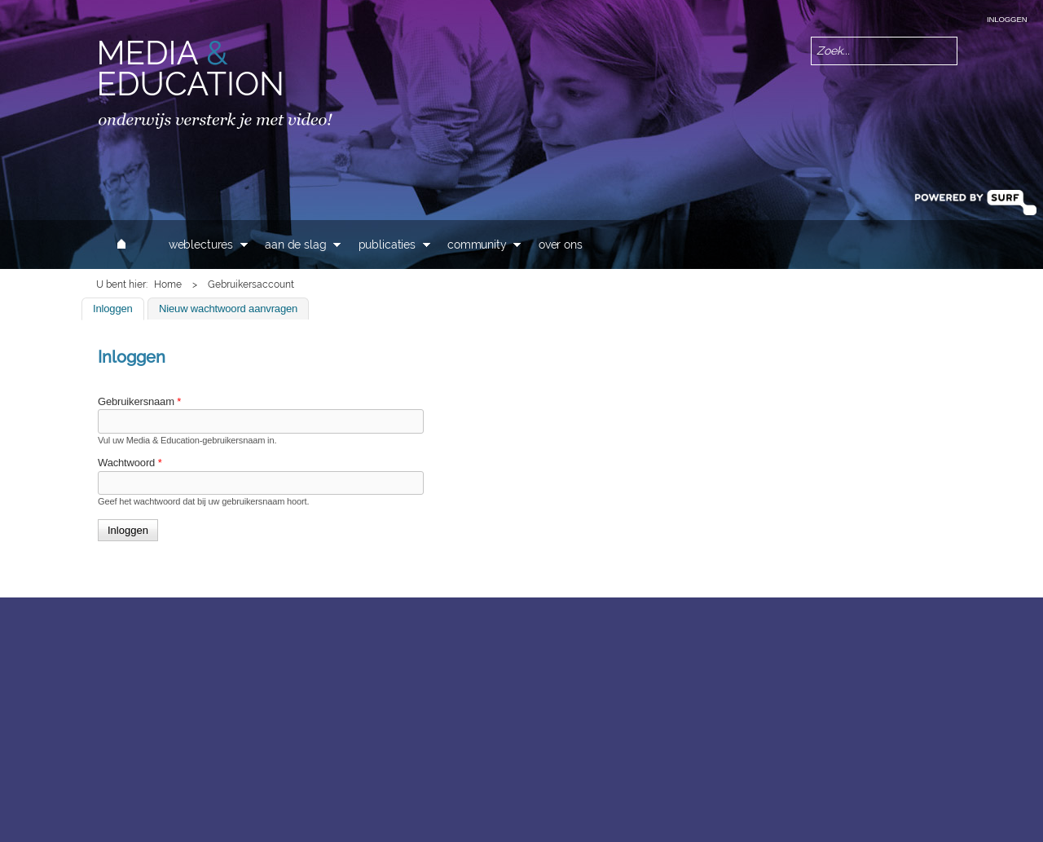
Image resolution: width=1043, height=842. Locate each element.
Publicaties (387, 244)
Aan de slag (295, 244)
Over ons (561, 244)
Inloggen (1007, 19)
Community (477, 244)
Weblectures (201, 244)
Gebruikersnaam (139, 401)
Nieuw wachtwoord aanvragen (228, 308)
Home (168, 284)
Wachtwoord (130, 462)
